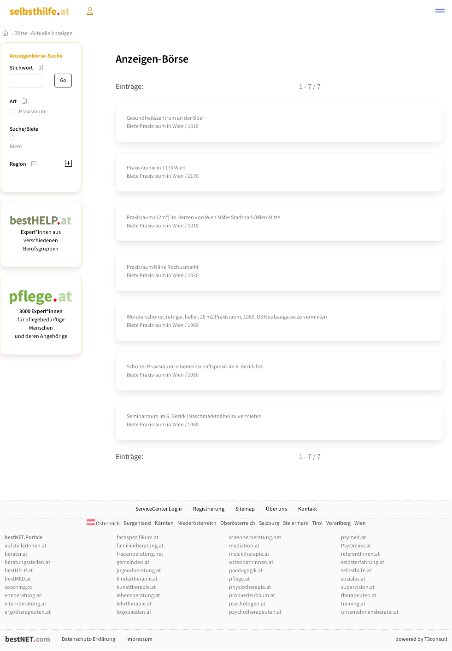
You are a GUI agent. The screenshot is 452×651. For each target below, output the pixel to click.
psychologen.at (247, 604)
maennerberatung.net (255, 537)
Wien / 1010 (185, 126)
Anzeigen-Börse (152, 59)
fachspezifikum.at (137, 537)
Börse (21, 33)
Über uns (276, 509)
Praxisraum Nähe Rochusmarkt (163, 267)
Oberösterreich (237, 523)
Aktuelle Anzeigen (52, 33)
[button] (440, 12)
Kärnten (164, 523)
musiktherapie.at (249, 554)
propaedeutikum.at (252, 595)
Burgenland (137, 523)
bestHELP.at (19, 571)
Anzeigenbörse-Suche (36, 56)
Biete (16, 147)
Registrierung (208, 509)
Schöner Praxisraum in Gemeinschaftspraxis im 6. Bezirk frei (195, 367)
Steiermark (295, 523)
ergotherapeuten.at (28, 612)
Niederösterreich (197, 523)
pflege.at (239, 579)
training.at (353, 604)
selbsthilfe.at (356, 571)
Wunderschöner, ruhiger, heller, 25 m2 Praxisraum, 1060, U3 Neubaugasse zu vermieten (227, 317)
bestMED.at (18, 579)
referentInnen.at (360, 554)
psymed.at (353, 537)
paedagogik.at (246, 571)
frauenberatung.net (140, 554)
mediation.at (244, 546)
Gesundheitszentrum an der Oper (165, 118)
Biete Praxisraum (146, 126)
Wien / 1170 (185, 176)
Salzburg (269, 523)
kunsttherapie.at (136, 587)
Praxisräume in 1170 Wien (156, 168)
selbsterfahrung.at (362, 562)
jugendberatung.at (139, 571)
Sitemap (245, 509)
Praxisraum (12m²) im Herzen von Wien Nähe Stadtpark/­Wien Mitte (203, 217)
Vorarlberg (338, 523)
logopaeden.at (134, 612)
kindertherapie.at (137, 579)
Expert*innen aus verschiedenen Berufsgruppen (41, 236)
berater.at (16, 554)
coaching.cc (18, 587)
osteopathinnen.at (251, 562)
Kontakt (307, 509)
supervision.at (358, 587)
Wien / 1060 (185, 325)
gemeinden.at (133, 562)
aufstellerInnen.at (26, 546)
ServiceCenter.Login (158, 509)
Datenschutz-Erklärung (88, 639)
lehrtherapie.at (134, 604)
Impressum (139, 639)
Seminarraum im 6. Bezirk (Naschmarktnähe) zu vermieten (194, 416)
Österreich (103, 524)
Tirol (317, 523)
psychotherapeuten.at (255, 612)
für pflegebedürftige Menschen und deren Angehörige (41, 319)
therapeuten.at (358, 595)
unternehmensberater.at (370, 612)
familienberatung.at (140, 546)
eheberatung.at (23, 595)
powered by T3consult (421, 639)
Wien (360, 523)
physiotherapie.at (250, 587)
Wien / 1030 (185, 275)
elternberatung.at (25, 604)
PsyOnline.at (356, 546)
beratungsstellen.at (27, 562)
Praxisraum (32, 112)
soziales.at (353, 579)
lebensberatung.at (138, 595)
